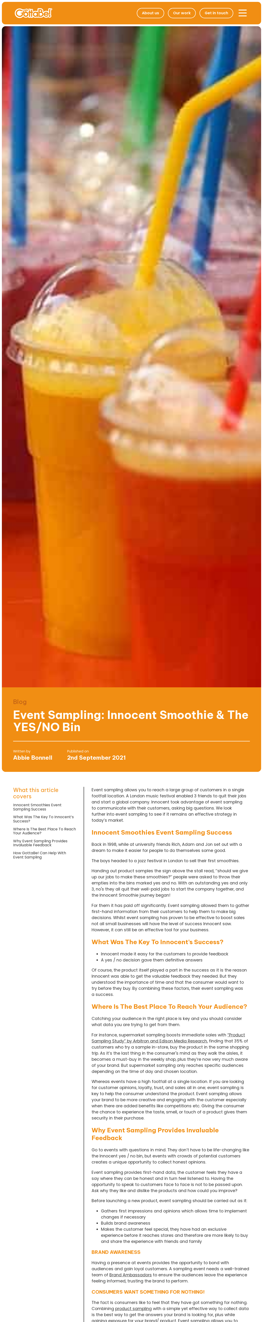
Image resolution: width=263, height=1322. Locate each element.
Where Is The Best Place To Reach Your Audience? (44, 831)
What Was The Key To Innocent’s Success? (43, 819)
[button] (242, 13)
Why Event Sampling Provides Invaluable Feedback (40, 843)
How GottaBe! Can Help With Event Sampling (39, 855)
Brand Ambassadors (130, 1275)
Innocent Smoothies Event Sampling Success (37, 807)
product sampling (133, 1308)
